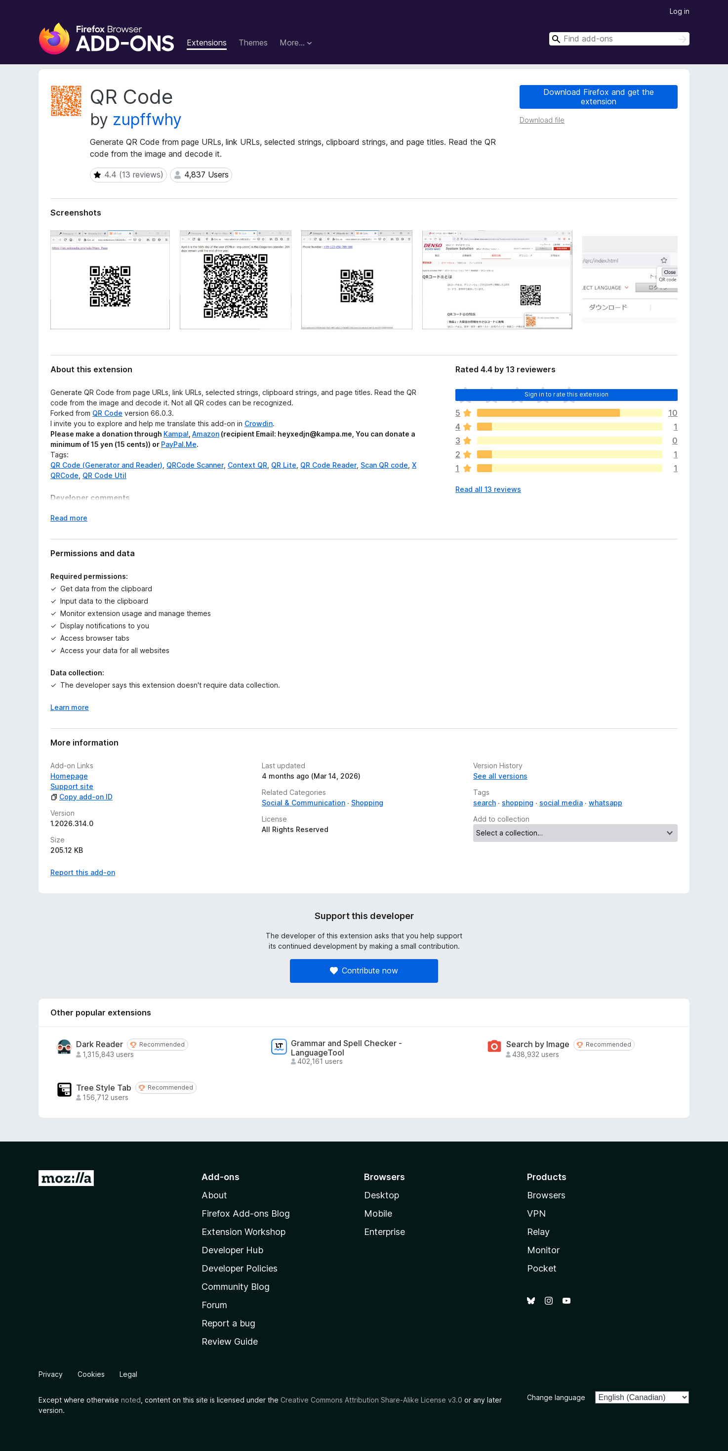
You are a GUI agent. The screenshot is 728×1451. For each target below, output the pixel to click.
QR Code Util (104, 475)
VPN (536, 1213)
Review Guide (230, 1341)
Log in (679, 11)
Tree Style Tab (103, 1088)
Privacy (51, 1374)
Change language (556, 1397)
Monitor (543, 1250)
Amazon (205, 434)
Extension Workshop (243, 1232)
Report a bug (228, 1323)
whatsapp (605, 802)
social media (561, 802)
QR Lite (283, 465)
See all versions (500, 776)
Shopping (367, 802)
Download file (542, 120)
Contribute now (364, 970)
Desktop (381, 1195)
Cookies (91, 1374)
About (214, 1195)
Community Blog (236, 1286)
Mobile (378, 1213)
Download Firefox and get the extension (598, 96)
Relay (538, 1232)
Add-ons (221, 1177)
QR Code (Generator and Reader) (106, 465)
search (484, 802)
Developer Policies (240, 1268)
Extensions (207, 42)
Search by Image (537, 1044)
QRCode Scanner (195, 465)
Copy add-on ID (81, 796)
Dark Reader (99, 1044)
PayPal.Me (179, 444)
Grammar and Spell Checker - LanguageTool (346, 1048)
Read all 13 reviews (488, 489)
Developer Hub (232, 1250)
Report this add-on (82, 872)
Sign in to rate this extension (567, 394)
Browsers (546, 1195)
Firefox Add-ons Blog (246, 1213)
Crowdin (258, 423)
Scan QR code (384, 465)
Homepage (69, 776)
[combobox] (619, 38)
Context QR (247, 465)
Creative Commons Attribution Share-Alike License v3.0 (371, 1400)
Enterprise (384, 1232)
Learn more (69, 707)
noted (131, 1400)
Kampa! (176, 434)
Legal (128, 1374)
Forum (214, 1305)
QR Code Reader (328, 465)
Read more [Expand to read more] (68, 518)
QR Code (107, 413)
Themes (253, 42)
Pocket (542, 1268)
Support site (71, 786)
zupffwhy (147, 119)
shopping (517, 802)
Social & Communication (303, 802)
